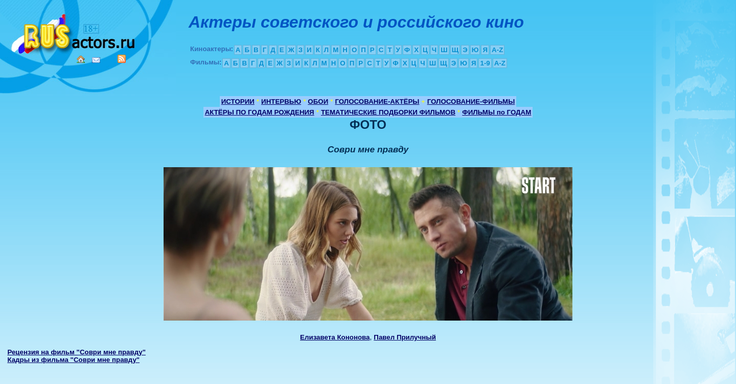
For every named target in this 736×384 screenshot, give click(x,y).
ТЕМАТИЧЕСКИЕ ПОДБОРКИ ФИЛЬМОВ (388, 112)
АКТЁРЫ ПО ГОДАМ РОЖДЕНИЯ (259, 112)
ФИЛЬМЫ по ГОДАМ (496, 112)
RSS (122, 59)
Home (81, 59)
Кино (74, 32)
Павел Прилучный (405, 337)
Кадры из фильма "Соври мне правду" (73, 360)
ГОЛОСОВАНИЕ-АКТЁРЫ (377, 101)
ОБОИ (318, 101)
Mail (96, 60)
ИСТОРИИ (238, 101)
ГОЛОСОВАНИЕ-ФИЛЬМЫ (471, 101)
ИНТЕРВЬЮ (281, 101)
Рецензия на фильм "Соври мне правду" (76, 352)
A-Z (497, 50)
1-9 (485, 63)
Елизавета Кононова (335, 337)
